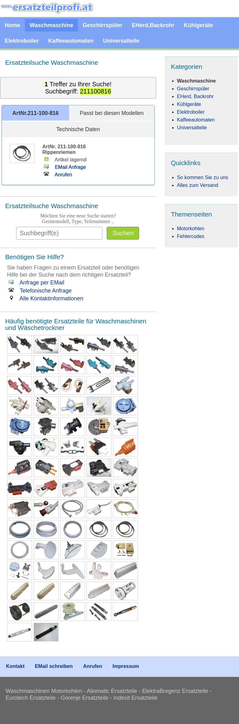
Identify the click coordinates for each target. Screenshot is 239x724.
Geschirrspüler (102, 25)
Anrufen (57, 174)
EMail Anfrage (64, 167)
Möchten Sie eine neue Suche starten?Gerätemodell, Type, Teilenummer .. (78, 218)
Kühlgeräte (198, 25)
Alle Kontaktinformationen (45, 298)
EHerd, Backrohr (195, 96)
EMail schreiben (54, 666)
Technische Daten (78, 129)
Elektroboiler (22, 41)
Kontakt (15, 666)
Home (12, 25)
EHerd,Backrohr (153, 25)
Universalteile (121, 41)
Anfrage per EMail (35, 282)
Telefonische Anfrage (39, 291)
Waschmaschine (51, 25)
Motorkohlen (190, 228)
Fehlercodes (190, 236)
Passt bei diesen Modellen (111, 113)
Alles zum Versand (197, 185)
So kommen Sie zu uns (202, 177)
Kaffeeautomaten (71, 41)
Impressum (125, 666)
